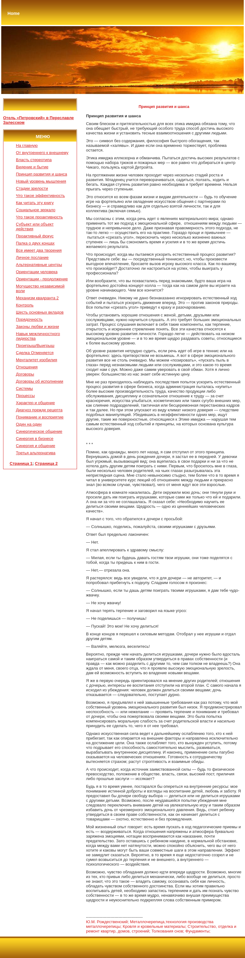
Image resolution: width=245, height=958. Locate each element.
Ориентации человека (36, 271)
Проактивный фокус (35, 236)
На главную (27, 145)
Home (13, 13)
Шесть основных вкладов (40, 312)
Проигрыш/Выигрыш (35, 345)
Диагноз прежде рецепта (39, 410)
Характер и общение (35, 402)
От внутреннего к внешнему (42, 152)
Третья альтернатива (35, 453)
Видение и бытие (32, 167)
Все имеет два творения (39, 250)
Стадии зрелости (32, 188)
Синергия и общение (35, 445)
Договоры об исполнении (39, 381)
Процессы (25, 395)
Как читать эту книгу (35, 202)
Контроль (24, 305)
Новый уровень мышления (41, 181)
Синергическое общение (39, 431)
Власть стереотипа (34, 159)
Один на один (28, 424)
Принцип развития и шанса (41, 174)
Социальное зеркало (35, 210)
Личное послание (32, 257)
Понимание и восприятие (40, 417)
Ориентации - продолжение (42, 279)
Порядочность (29, 319)
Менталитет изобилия (36, 359)
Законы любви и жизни (37, 326)
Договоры (25, 374)
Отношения (27, 367)
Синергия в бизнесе (34, 438)
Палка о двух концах (35, 243)
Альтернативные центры (39, 264)
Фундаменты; (198, 931)
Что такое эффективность (40, 195)
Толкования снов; (167, 931)
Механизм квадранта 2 (37, 298)
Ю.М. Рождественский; (107, 921)
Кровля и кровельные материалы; (154, 926)
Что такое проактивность (39, 217)
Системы (24, 388)
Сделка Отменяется (35, 352)
